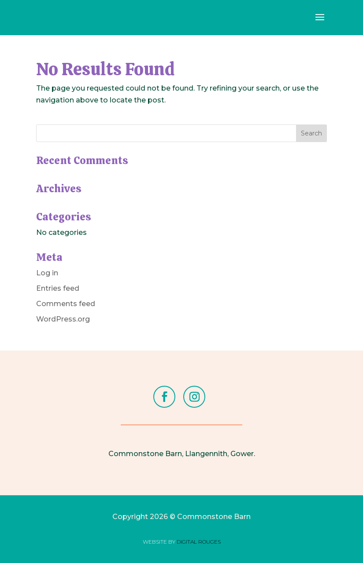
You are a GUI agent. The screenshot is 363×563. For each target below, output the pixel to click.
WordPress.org (63, 319)
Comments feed (65, 304)
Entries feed (57, 288)
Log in (47, 273)
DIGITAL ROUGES (199, 541)
